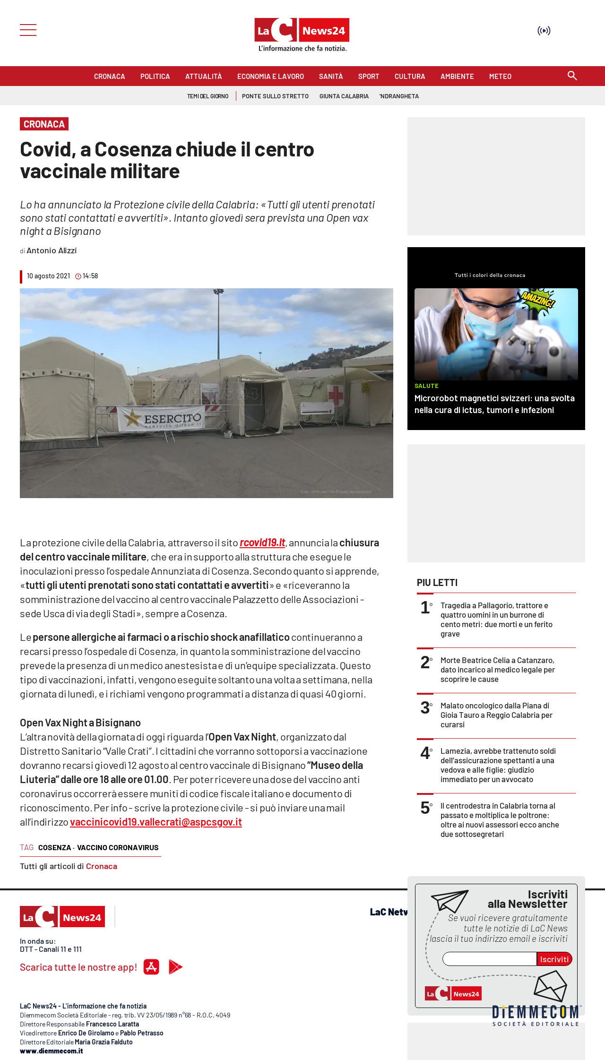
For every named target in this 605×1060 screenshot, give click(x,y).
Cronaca (101, 866)
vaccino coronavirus (118, 847)
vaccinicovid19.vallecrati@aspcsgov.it (156, 821)
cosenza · (56, 847)
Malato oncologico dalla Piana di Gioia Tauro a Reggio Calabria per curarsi (497, 714)
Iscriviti (554, 959)
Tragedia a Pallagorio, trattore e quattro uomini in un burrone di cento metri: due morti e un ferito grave (497, 619)
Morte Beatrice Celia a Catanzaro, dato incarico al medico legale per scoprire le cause (498, 669)
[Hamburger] (25, 29)
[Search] (572, 76)
